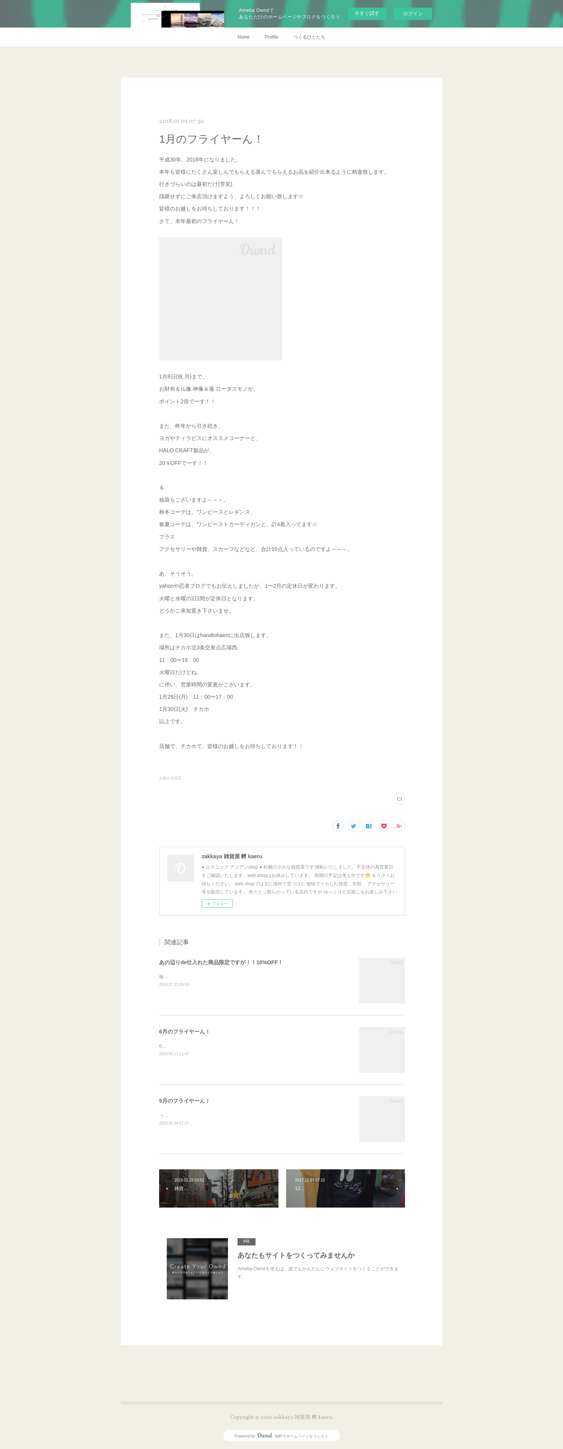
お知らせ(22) (170, 778)
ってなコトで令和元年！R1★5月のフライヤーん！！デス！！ (223, 1115)
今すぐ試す (367, 13)
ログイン (413, 13)
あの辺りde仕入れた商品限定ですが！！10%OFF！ (221, 962)
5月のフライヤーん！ (184, 1101)
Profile (271, 37)
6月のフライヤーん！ (184, 1031)
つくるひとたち (309, 37)
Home (244, 37)
